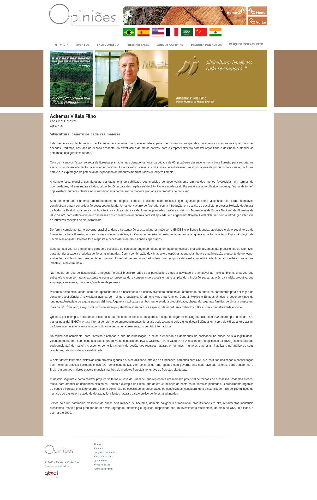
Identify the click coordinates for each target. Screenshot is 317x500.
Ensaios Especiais (103, 456)
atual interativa (51, 474)
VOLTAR (257, 21)
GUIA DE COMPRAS (170, 45)
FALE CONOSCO (108, 45)
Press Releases (102, 464)
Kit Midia (98, 448)
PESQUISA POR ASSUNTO (246, 44)
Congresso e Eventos (105, 452)
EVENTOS (82, 45)
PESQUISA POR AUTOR (206, 45)
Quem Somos (101, 460)
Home (97, 444)
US (158, 32)
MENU (257, 10)
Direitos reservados (57, 466)
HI (215, 32)
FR (172, 32)
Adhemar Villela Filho (73, 116)
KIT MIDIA (61, 45)
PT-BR (129, 32)
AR (187, 32)
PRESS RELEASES (137, 45)
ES (144, 32)
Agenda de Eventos (104, 468)
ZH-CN (201, 32)
